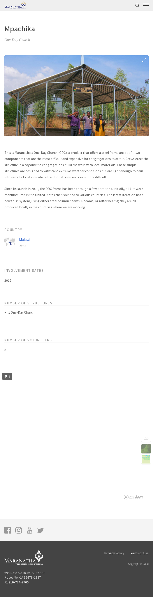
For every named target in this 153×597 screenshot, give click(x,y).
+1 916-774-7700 (16, 582)
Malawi (24, 239)
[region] (76, 436)
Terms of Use (139, 553)
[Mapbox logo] (133, 497)
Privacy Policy (114, 553)
